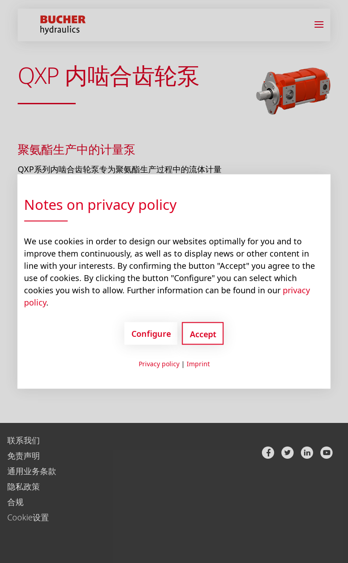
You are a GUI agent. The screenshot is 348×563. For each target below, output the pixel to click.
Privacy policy (159, 363)
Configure (151, 333)
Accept (203, 334)
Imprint (198, 363)
